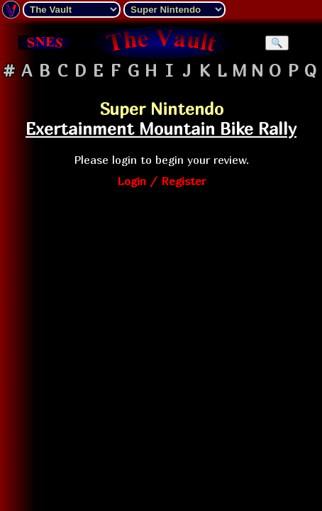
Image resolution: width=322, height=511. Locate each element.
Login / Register (161, 181)
